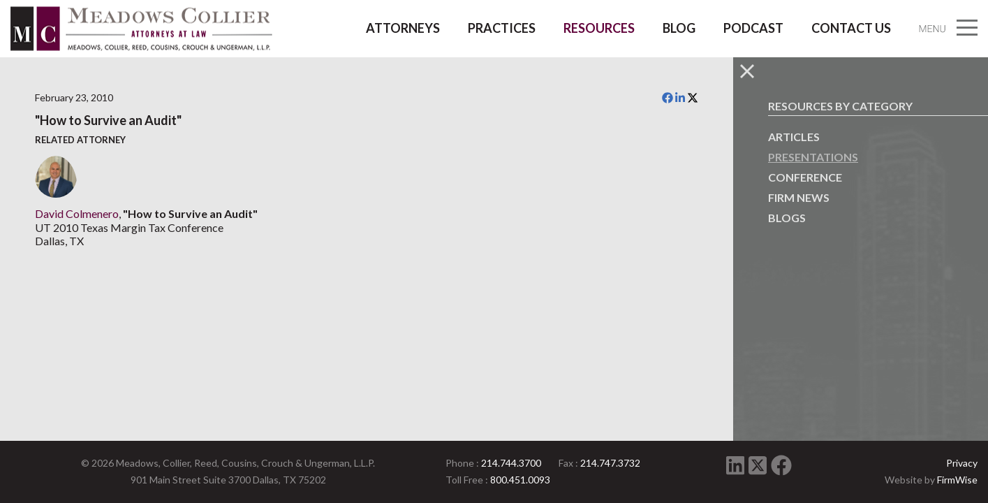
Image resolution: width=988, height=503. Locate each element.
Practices (502, 28)
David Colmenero (77, 213)
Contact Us (851, 28)
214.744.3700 (511, 463)
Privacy (962, 463)
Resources (599, 28)
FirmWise (957, 480)
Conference (805, 177)
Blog (679, 28)
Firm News (799, 197)
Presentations (813, 156)
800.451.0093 (520, 480)
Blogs (787, 217)
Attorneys (403, 28)
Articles (794, 136)
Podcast (753, 28)
